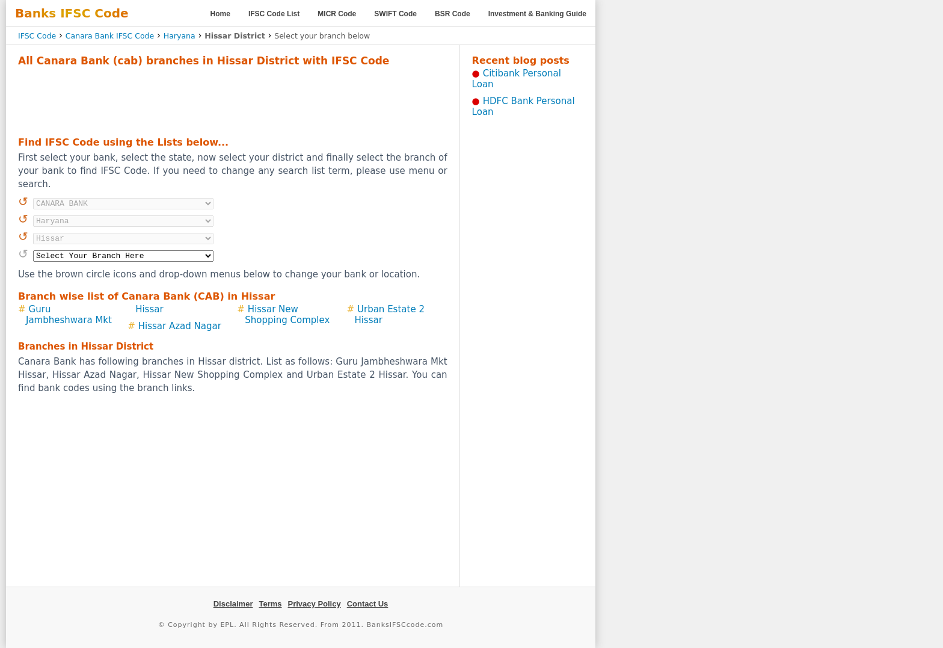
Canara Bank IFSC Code (110, 35)
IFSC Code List (273, 14)
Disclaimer (233, 603)
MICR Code (337, 14)
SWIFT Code (395, 14)
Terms (270, 603)
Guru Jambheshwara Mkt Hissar (95, 315)
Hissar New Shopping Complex (287, 315)
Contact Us (368, 603)
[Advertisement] (233, 100)
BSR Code (452, 14)
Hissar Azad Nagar (179, 326)
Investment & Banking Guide (537, 14)
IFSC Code (37, 35)
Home (220, 14)
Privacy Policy (314, 603)
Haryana (179, 35)
